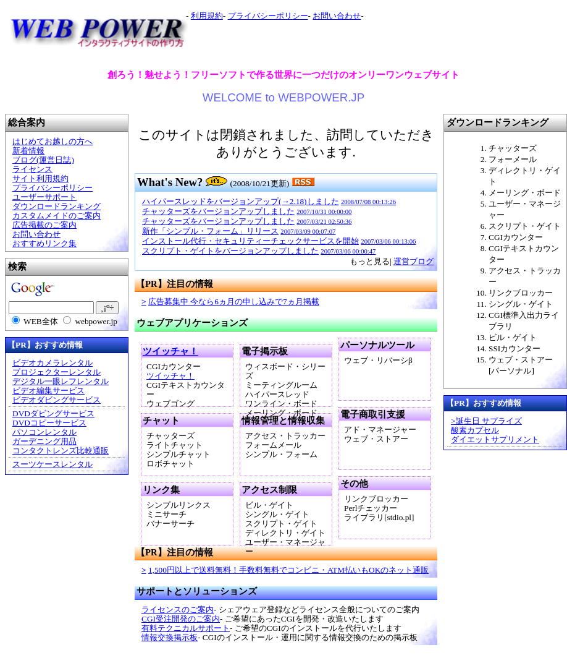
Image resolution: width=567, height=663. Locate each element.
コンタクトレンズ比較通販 (60, 450)
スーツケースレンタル (52, 464)
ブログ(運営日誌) (43, 160)
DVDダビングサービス (53, 413)
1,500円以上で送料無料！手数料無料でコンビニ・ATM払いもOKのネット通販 (288, 570)
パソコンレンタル (44, 432)
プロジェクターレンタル (56, 372)
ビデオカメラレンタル (52, 362)
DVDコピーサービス (49, 422)
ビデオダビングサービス (56, 399)
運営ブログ (413, 261)
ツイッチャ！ (170, 351)
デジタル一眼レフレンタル (60, 381)
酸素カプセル (475, 430)
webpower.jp (96, 321)
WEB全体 (40, 321)
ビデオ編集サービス (48, 390)
